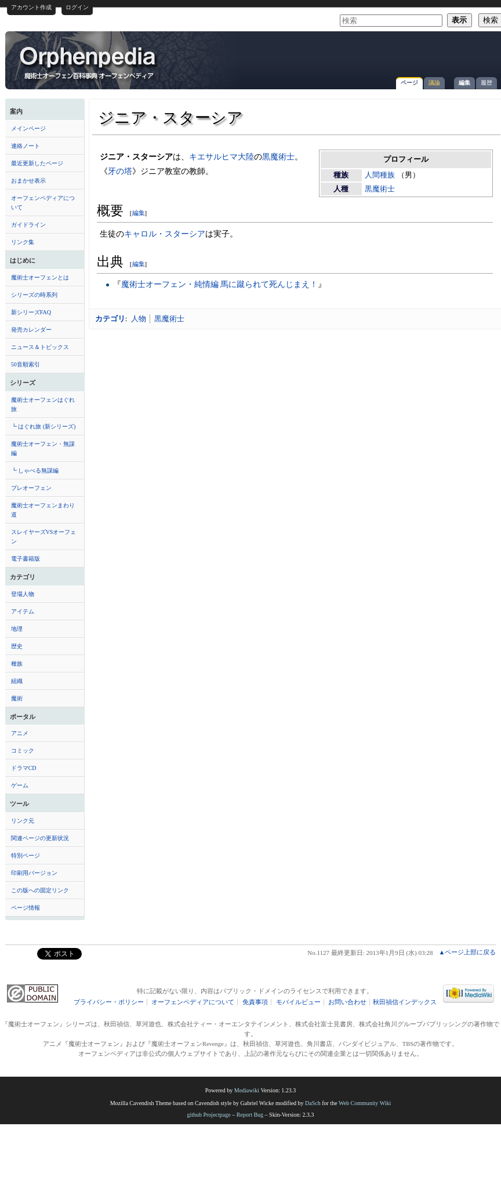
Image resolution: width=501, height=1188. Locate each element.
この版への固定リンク (40, 890)
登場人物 (22, 594)
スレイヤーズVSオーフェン (44, 536)
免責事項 (255, 1002)
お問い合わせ (347, 1002)
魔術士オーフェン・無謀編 (43, 448)
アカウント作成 (31, 7)
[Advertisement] (362, 54)
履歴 (486, 82)
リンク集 (22, 242)
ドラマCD (24, 768)
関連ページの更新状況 (40, 838)
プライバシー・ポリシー (109, 1002)
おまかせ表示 (28, 180)
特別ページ (25, 855)
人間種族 (380, 175)
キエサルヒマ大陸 (221, 156)
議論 (434, 82)
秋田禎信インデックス (405, 1002)
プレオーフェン (31, 488)
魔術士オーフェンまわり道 (43, 510)
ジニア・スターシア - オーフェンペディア (89, 62)
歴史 (17, 646)
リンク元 (22, 821)
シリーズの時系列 (34, 295)
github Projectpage (208, 1114)
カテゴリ (110, 318)
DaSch (313, 1103)
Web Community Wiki (365, 1103)
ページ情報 (25, 907)
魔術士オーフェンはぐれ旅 (43, 404)
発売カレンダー (31, 329)
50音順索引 (25, 364)
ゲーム (19, 785)
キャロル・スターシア (164, 233)
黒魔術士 (380, 189)
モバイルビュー (298, 1002)
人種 (340, 189)
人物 (138, 318)
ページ (409, 82)
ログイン (77, 7)
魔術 (17, 698)
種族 (17, 663)
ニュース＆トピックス (40, 347)
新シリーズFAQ (31, 312)
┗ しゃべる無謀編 (35, 470)
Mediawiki (246, 1090)
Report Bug (250, 1114)
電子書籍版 (25, 558)
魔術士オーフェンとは (40, 277)
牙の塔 (120, 171)
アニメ (19, 733)
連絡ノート (25, 146)
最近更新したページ (37, 163)
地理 (17, 629)
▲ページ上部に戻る (467, 952)
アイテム (22, 611)
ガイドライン (28, 224)
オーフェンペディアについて (43, 202)
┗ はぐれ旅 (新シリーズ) (43, 426)
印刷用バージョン (34, 873)
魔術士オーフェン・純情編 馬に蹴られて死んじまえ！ (219, 284)
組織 (17, 681)
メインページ (28, 128)
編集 (464, 82)
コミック (22, 750)
